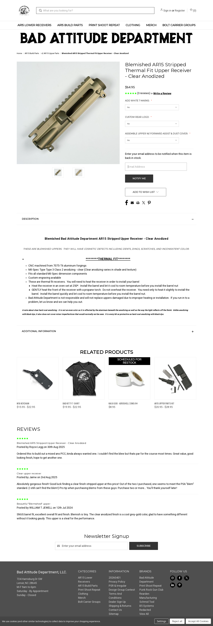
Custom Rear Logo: (137, 117)
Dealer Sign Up (117, 601)
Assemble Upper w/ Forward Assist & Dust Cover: (156, 133)
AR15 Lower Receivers (34, 25)
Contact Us (115, 609)
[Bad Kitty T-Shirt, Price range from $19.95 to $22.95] (83, 378)
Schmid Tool (146, 601)
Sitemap (114, 613)
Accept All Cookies (198, 621)
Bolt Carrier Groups (178, 25)
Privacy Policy (117, 581)
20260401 (115, 577)
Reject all (177, 621)
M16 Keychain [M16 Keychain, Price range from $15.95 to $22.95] (23, 403)
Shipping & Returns (120, 605)
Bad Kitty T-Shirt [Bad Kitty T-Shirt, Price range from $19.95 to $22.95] (71, 403)
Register (180, 10)
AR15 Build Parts (70, 25)
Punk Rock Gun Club (151, 589)
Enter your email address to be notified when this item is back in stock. (158, 155)
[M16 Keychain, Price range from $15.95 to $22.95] (37, 378)
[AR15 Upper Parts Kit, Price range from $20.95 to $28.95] (175, 378)
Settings (161, 621)
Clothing (133, 25)
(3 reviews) (144, 93)
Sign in (167, 10)
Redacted (145, 609)
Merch (151, 25)
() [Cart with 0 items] (193, 10)
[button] (161, 93)
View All (144, 613)
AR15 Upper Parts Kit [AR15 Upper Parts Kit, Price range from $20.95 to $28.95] (164, 403)
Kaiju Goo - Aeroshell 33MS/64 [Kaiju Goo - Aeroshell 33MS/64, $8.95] (123, 403)
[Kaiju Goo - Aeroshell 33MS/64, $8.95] (129, 378)
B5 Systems (146, 605)
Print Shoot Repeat (104, 25)
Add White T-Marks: (137, 100)
